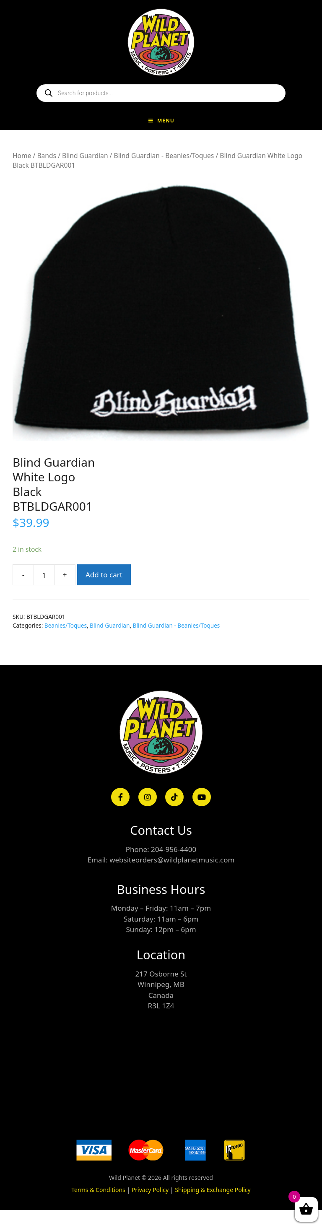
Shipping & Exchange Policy (213, 1190)
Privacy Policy (150, 1190)
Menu (161, 120)
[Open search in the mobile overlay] (161, 93)
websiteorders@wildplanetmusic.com (171, 860)
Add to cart (104, 574)
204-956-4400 (173, 849)
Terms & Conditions (98, 1190)
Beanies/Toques (65, 625)
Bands (46, 155)
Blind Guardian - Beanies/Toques (164, 155)
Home (22, 155)
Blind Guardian (85, 155)
